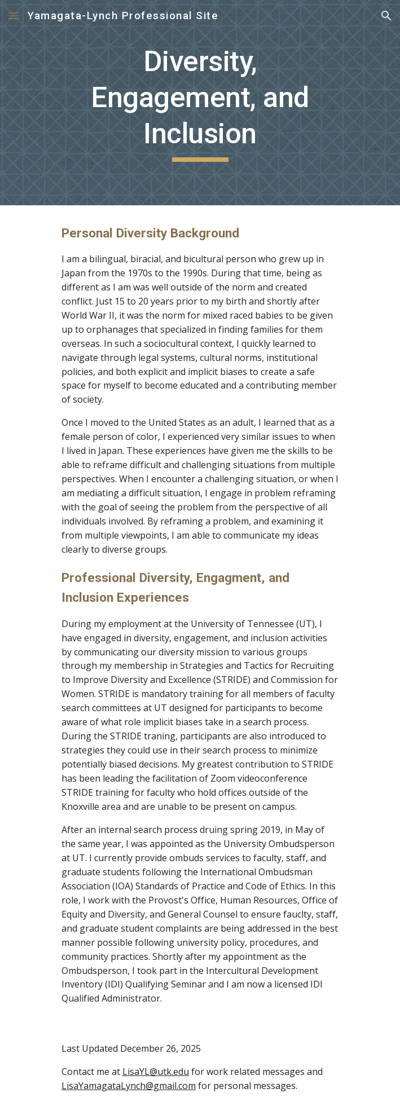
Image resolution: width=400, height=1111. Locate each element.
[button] (13, 15)
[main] (200, 102)
